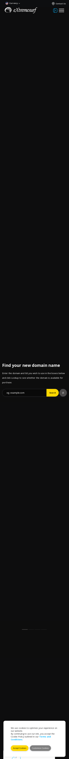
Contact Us (59, 3)
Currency (12, 3)
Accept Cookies (19, 748)
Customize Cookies (40, 748)
